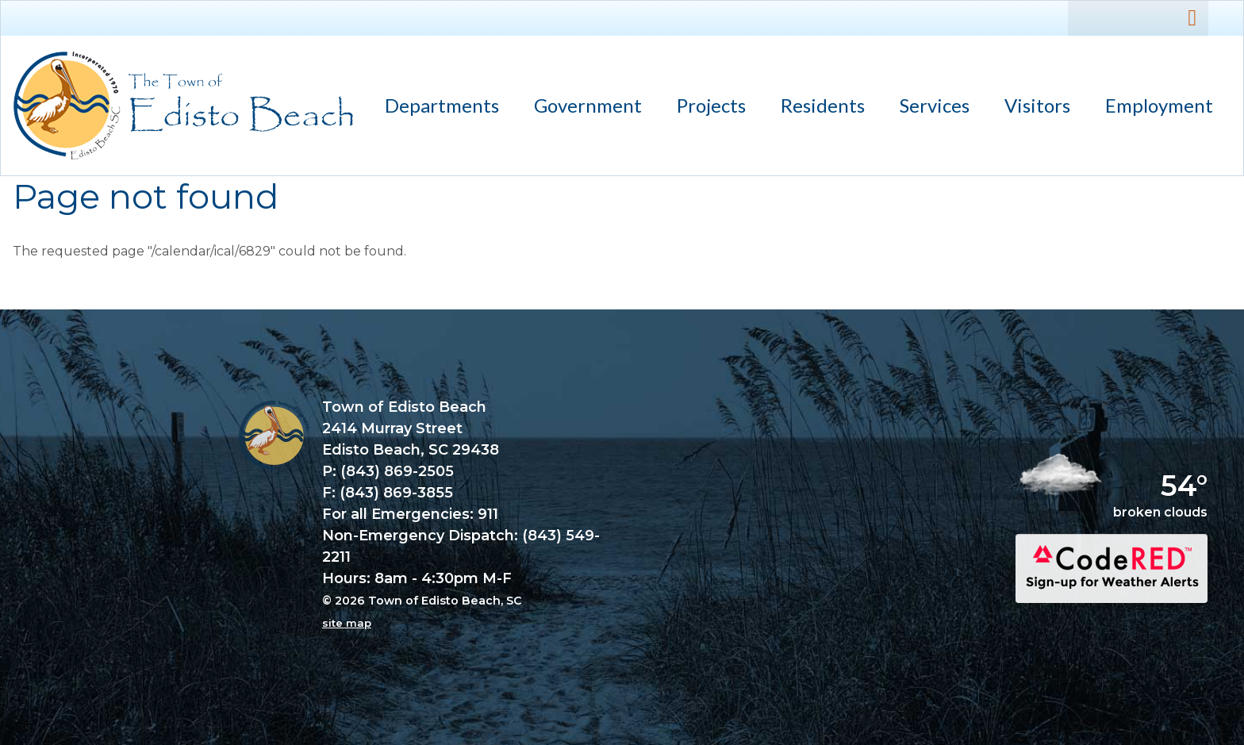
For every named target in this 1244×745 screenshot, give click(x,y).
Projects (711, 105)
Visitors (1030, 108)
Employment (1159, 105)
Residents (815, 108)
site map (346, 622)
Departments (434, 108)
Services (927, 108)
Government (580, 108)
